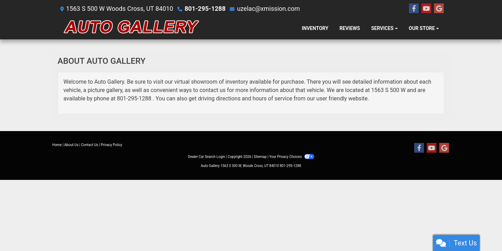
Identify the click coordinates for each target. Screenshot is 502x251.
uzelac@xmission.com (268, 8)
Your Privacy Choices (291, 157)
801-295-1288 (205, 8)
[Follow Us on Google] (439, 8)
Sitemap (260, 157)
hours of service (272, 98)
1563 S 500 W (388, 90)
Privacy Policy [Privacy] (111, 145)
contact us (212, 90)
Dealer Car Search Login (206, 157)
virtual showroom (196, 81)
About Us (71, 145)
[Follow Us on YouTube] (426, 8)
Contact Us (89, 145)
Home (57, 145)
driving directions (219, 98)
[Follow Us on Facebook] (414, 8)
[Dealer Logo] (132, 28)
